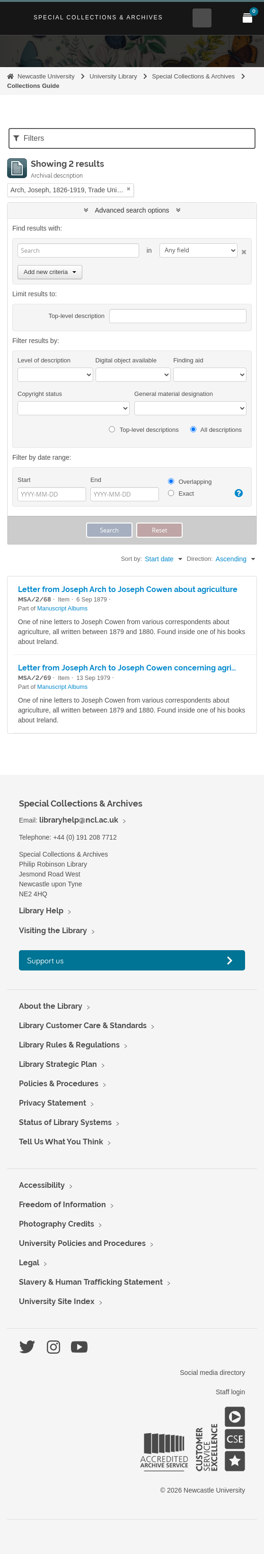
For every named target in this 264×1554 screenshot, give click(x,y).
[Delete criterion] (242, 250)
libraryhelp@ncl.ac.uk (78, 820)
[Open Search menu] (202, 18)
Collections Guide (33, 85)
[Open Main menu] (224, 18)
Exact (181, 493)
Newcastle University (46, 76)
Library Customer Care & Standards (83, 1025)
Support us (45, 960)
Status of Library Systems (65, 1122)
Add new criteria (50, 271)
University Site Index (57, 1301)
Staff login (230, 1392)
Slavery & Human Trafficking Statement (91, 1282)
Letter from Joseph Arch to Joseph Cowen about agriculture (128, 589)
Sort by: (131, 558)
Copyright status (40, 393)
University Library (113, 76)
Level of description (44, 360)
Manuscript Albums (62, 608)
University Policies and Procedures (82, 1243)
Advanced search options (132, 210)
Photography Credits (56, 1223)
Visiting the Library (53, 930)
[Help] (238, 493)
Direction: (200, 558)
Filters (28, 138)
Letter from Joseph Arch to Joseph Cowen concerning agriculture (138, 667)
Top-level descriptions (143, 429)
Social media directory (212, 1372)
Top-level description (76, 315)
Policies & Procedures (58, 1083)
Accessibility (42, 1185)
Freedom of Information (62, 1204)
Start (24, 479)
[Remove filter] (129, 188)
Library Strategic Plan (58, 1064)
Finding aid (188, 360)
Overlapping (190, 481)
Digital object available (126, 360)
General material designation (173, 393)
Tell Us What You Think (61, 1141)
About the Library (50, 1006)
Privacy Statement (52, 1103)
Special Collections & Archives (98, 17)
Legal (29, 1262)
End (95, 479)
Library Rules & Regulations (69, 1044)
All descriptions (216, 429)
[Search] (78, 250)
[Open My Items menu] (247, 18)
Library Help (41, 910)
